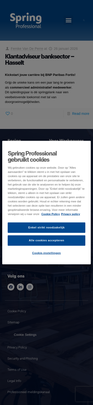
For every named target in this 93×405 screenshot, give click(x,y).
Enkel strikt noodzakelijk (46, 227)
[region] (46, 202)
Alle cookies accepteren (46, 240)
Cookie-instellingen (46, 252)
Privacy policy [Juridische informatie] (70, 214)
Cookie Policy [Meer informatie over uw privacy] (50, 214)
